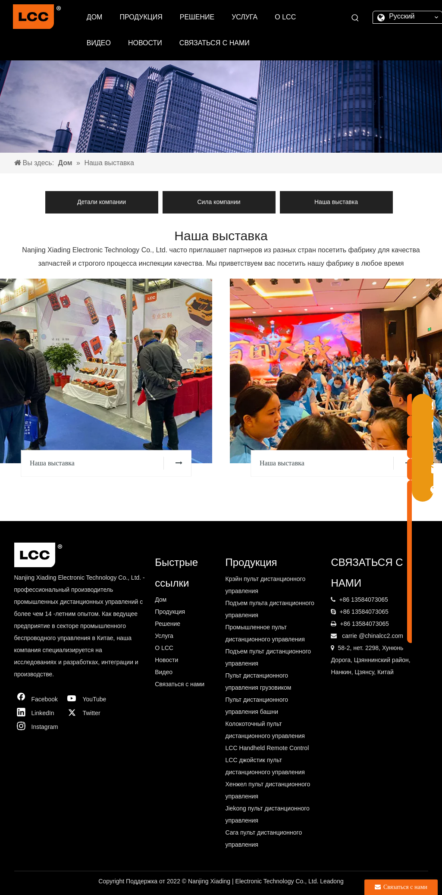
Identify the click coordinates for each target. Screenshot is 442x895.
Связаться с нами (179, 684)
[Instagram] (38, 727)
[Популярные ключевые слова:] (355, 18)
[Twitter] (89, 713)
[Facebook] (38, 699)
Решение (167, 623)
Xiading (221, 881)
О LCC (164, 647)
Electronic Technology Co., (271, 881)
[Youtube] (89, 699)
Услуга (164, 635)
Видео (163, 672)
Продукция (170, 611)
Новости (166, 659)
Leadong (332, 881)
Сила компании (218, 201)
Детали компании (101, 201)
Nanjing (199, 881)
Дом (160, 599)
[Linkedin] (38, 713)
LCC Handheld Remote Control (267, 747)
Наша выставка (336, 201)
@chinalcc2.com (381, 635)
